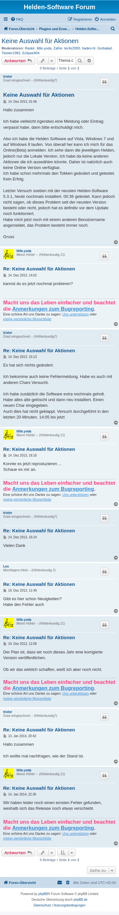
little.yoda (44, 48)
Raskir (30, 48)
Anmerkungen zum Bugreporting (53, 309)
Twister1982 (11, 53)
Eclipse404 (30, 53)
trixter (7, 76)
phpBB (43, 894)
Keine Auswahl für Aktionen (40, 40)
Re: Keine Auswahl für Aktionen (39, 268)
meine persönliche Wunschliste (27, 319)
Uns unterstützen (76, 314)
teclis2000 (72, 48)
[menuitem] (16, 19)
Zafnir (57, 48)
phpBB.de (81, 899)
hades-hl (88, 48)
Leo (6, 566)
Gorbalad (104, 48)
